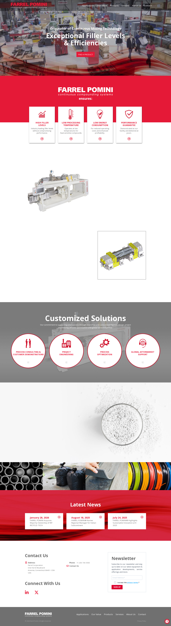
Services (125, 5)
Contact (148, 5)
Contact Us (74, 566)
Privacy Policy (141, 621)
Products (114, 5)
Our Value (102, 5)
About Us (136, 5)
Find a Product (85, 54)
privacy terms (132, 582)
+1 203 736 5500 (79, 563)
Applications (88, 5)
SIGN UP (117, 587)
